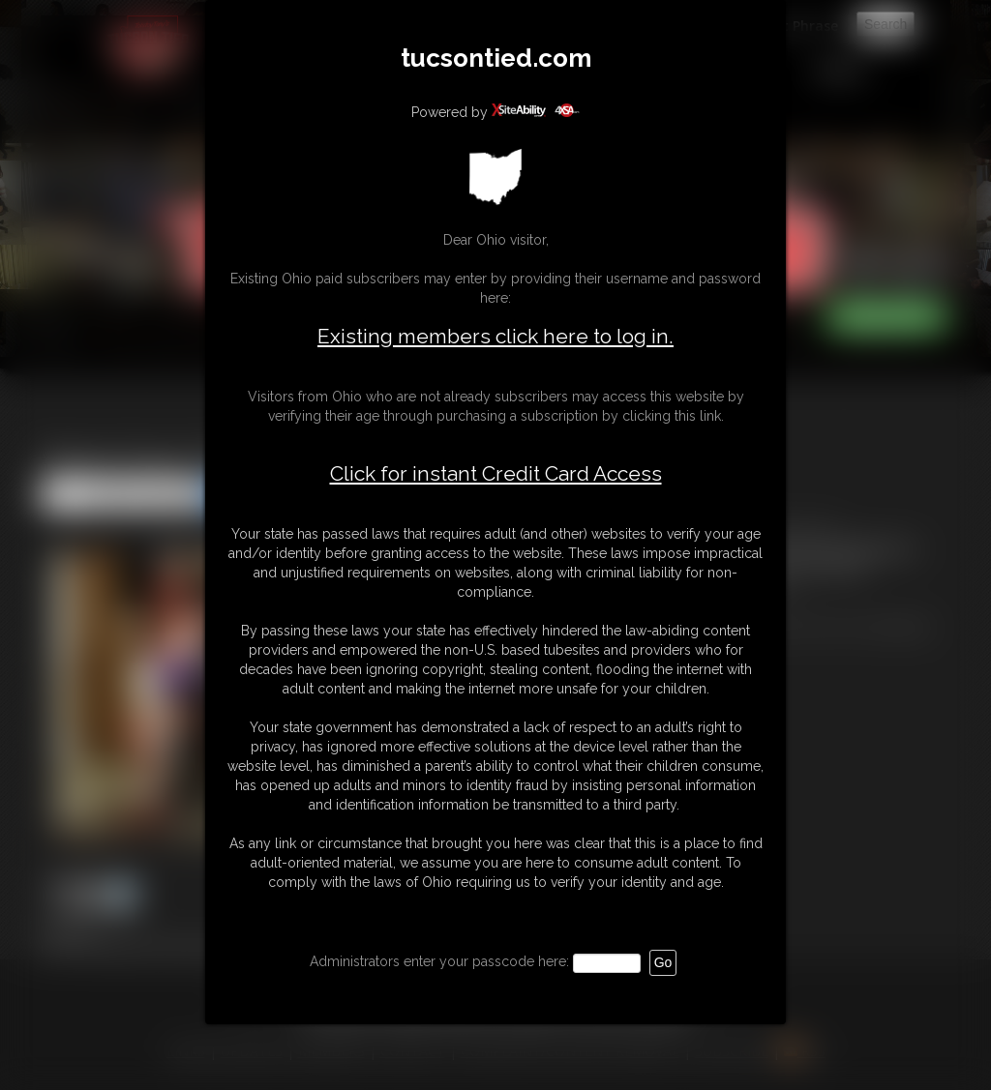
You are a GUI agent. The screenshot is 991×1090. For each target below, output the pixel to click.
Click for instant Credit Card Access (496, 474)
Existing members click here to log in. (495, 336)
